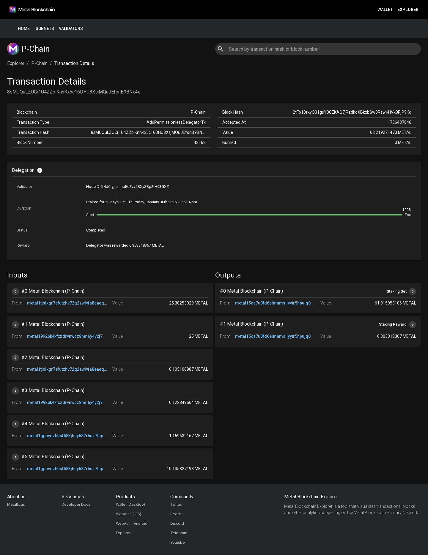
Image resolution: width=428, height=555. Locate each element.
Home (23, 28)
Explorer (408, 9)
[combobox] (317, 49)
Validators (70, 28)
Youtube (177, 542)
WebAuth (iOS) (128, 514)
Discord (177, 523)
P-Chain (39, 63)
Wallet (385, 9)
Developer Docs (76, 504)
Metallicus (16, 504)
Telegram (178, 533)
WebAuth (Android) (132, 523)
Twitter (176, 504)
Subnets (44, 28)
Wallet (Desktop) (130, 504)
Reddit (176, 514)
